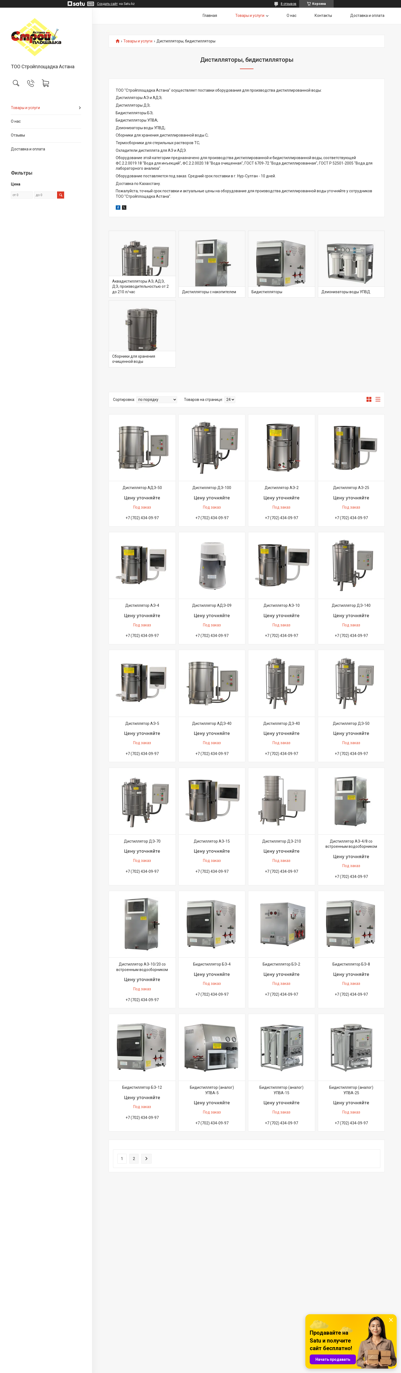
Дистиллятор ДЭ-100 (211, 488)
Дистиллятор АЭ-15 (212, 841)
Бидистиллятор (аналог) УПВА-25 (351, 1090)
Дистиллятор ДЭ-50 (351, 723)
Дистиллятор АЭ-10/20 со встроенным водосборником (142, 967)
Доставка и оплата (28, 149)
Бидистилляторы (267, 292)
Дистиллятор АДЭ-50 (142, 488)
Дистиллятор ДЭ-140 (351, 605)
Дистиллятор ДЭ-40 (281, 723)
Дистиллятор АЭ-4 (142, 605)
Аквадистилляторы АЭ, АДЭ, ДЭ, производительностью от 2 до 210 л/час (140, 286)
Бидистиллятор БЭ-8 (351, 964)
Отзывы (18, 135)
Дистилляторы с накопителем (209, 292)
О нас (16, 121)
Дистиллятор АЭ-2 (282, 488)
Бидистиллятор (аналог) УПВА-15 (281, 1090)
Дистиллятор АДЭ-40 (211, 723)
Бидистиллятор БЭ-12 (142, 1087)
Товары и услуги (25, 108)
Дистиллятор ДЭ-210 (281, 841)
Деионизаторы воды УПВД (345, 292)
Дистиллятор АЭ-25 (351, 488)
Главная (210, 15)
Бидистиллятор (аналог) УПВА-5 (212, 1090)
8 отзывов (288, 4)
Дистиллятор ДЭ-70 (142, 841)
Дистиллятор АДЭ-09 (211, 605)
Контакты (323, 15)
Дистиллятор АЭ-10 (282, 605)
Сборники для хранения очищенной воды (133, 359)
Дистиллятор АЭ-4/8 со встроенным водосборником (351, 844)
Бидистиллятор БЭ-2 (281, 964)
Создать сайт (107, 4)
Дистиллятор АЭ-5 (142, 723)
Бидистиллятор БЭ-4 (212, 964)
